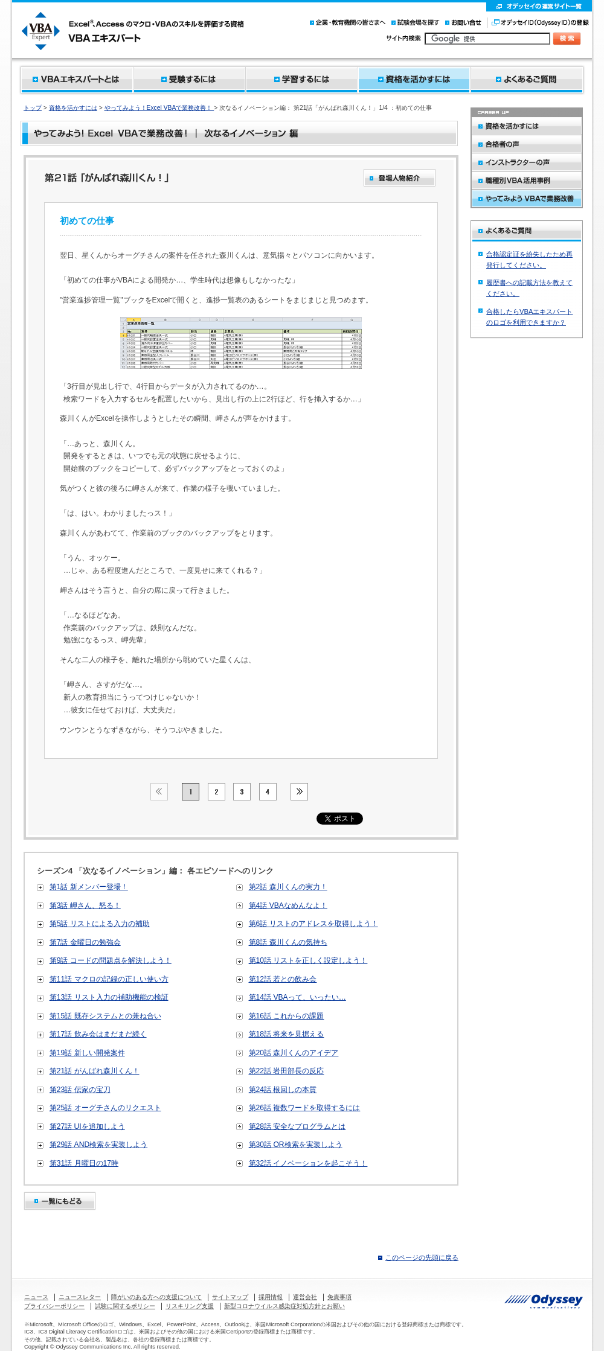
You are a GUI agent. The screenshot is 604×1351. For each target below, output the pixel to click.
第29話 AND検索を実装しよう (99, 1144)
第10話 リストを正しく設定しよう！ (308, 960)
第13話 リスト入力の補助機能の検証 (109, 997)
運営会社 (305, 1297)
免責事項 (339, 1297)
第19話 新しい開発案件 (87, 1053)
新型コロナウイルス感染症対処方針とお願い (284, 1306)
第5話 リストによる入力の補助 (100, 923)
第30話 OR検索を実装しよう (295, 1144)
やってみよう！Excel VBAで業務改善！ (159, 107)
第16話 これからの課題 (286, 1016)
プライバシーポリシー (54, 1306)
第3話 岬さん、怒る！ (85, 905)
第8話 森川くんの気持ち (288, 942)
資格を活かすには (73, 107)
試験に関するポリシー (125, 1306)
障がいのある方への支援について (156, 1297)
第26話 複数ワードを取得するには (305, 1107)
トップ (33, 107)
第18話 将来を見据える (286, 1034)
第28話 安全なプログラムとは (297, 1126)
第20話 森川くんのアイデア (294, 1053)
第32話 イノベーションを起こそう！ (308, 1163)
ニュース (36, 1297)
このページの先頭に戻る (421, 1257)
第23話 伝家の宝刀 (80, 1089)
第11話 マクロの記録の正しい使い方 (109, 979)
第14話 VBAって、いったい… (297, 997)
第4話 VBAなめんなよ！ (288, 905)
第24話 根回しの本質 (283, 1089)
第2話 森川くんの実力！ (288, 887)
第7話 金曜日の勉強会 (85, 942)
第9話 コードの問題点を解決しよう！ (111, 960)
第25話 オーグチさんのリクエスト (105, 1107)
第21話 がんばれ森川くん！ (95, 1071)
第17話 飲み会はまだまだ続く (98, 1034)
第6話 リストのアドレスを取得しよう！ (313, 923)
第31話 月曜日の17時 (84, 1163)
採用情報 (271, 1297)
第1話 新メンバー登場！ (89, 887)
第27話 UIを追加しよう (87, 1126)
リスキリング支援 (189, 1306)
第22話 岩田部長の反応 (286, 1071)
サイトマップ (230, 1297)
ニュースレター (80, 1297)
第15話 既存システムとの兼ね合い (105, 1016)
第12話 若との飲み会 (283, 979)
